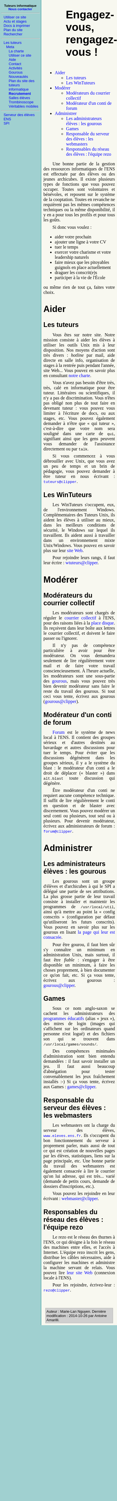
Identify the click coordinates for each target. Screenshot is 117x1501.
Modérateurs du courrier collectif (68, 599)
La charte (16, 51)
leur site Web (80, 1272)
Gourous (16, 72)
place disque (102, 623)
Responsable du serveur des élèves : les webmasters (87, 138)
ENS (7, 119)
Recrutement (20, 93)
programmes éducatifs (63, 1018)
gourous (59, 681)
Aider (60, 72)
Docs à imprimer (17, 25)
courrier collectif (80, 617)
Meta (10, 47)
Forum (58, 732)
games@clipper (81, 1086)
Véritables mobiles (24, 106)
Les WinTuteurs (80, 82)
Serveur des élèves (19, 115)
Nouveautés (18, 76)
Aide (12, 59)
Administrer (65, 113)
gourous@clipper (60, 701)
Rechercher (13, 34)
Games (72, 128)
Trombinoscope (21, 102)
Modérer (62, 87)
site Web (74, 550)
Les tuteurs (13, 42)
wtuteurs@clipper (81, 562)
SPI (7, 123)
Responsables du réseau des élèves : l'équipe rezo (88, 152)
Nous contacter (20, 9)
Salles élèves (19, 98)
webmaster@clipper (79, 1198)
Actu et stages (15, 21)
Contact (15, 64)
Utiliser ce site (15, 17)
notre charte (79, 375)
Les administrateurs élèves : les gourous (84, 121)
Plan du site (13, 30)
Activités (15, 68)
